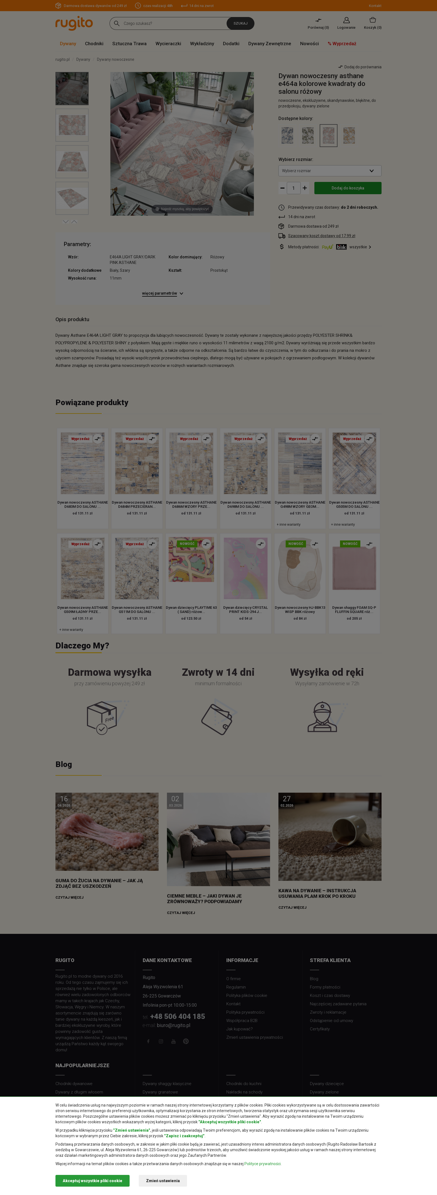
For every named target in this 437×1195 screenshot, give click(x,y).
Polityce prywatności (262, 1164)
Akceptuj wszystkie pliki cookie (92, 1181)
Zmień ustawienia (163, 1181)
